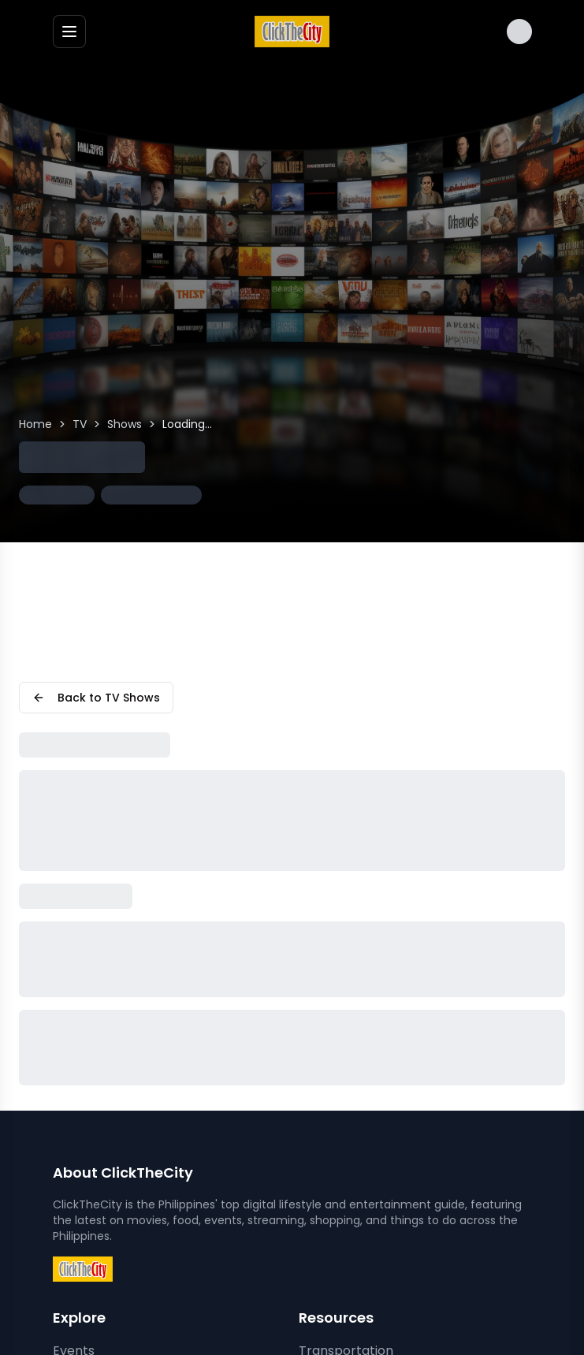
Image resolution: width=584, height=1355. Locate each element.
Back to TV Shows (96, 697)
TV (80, 424)
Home (35, 424)
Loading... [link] (187, 424)
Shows (124, 424)
